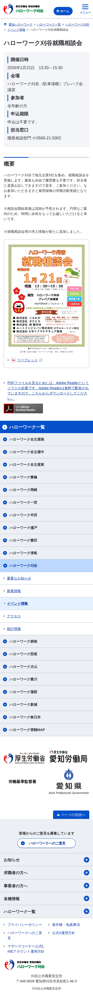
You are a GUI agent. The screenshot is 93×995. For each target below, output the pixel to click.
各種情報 (46, 898)
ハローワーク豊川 (23, 679)
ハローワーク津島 (23, 553)
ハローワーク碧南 (23, 641)
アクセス (14, 616)
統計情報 (14, 629)
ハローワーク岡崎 (23, 490)
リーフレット (26, 360)
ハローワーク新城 (23, 705)
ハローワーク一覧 (46, 911)
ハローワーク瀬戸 (23, 528)
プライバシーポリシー (24, 925)
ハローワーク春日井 (25, 717)
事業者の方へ (46, 885)
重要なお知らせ (19, 578)
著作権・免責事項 (66, 925)
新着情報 (14, 591)
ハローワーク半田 (23, 515)
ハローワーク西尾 (23, 654)
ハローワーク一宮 (23, 502)
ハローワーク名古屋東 (26, 465)
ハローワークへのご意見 (47, 843)
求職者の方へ (46, 872)
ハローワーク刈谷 (23, 566)
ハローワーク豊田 (23, 540)
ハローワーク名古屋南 (26, 439)
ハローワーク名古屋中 (26, 452)
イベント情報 (17, 603)
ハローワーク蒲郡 (23, 692)
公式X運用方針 (63, 933)
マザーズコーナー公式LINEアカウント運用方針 (25, 948)
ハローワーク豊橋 (23, 477)
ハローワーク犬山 (23, 667)
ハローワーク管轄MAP (27, 730)
